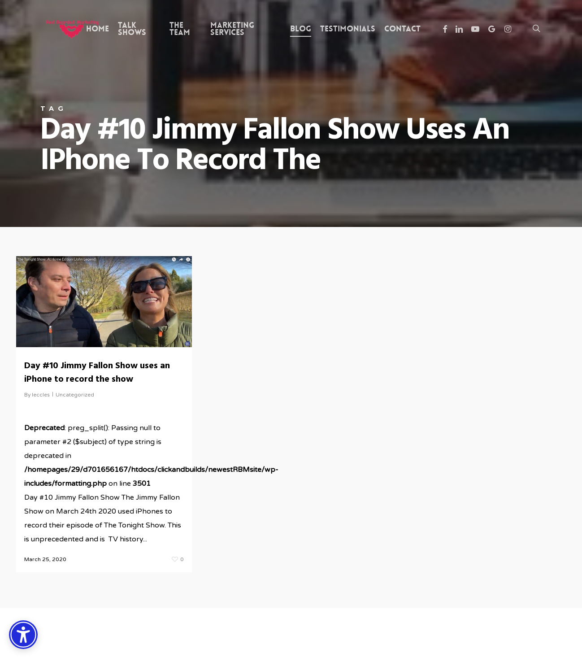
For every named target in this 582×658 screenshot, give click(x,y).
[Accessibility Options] (23, 634)
